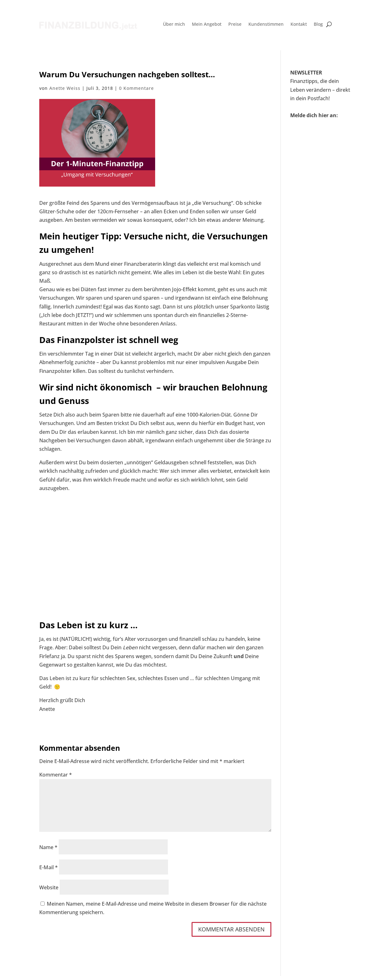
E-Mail (48, 867)
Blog (318, 24)
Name (48, 847)
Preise (235, 24)
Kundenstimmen (266, 24)
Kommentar (55, 774)
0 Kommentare (136, 88)
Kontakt (299, 24)
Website (48, 887)
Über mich (174, 24)
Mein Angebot (206, 24)
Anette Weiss (64, 88)
